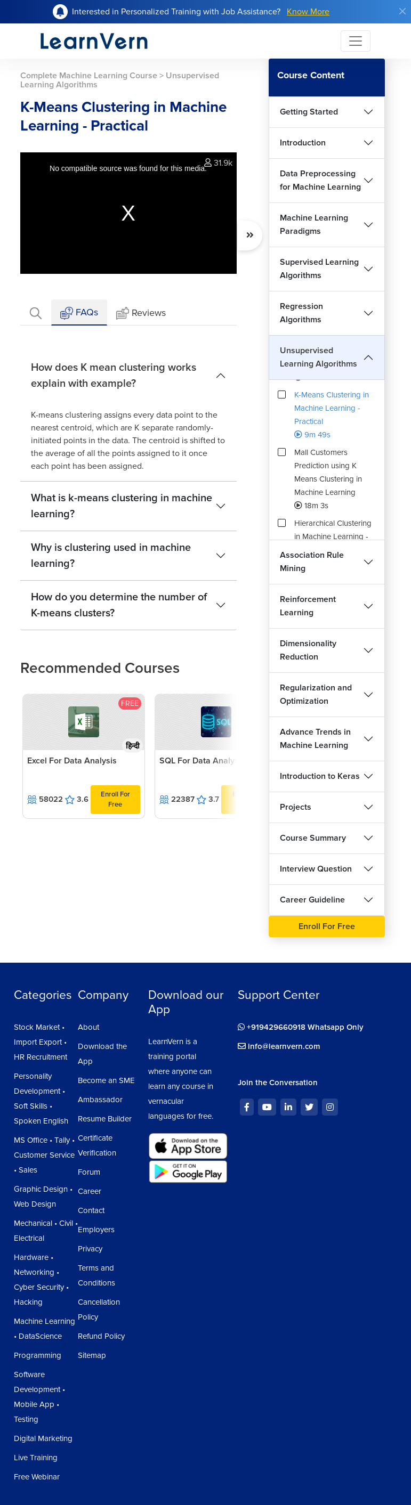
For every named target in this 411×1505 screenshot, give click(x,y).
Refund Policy (101, 1336)
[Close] (402, 11)
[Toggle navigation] (355, 41)
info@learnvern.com (279, 1046)
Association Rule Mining (312, 562)
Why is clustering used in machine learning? (111, 555)
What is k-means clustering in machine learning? (121, 506)
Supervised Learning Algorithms (319, 269)
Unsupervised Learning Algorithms (318, 357)
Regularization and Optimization (316, 694)
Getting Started (309, 112)
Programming (37, 1355)
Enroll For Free (115, 799)
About (88, 1027)
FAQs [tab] (79, 313)
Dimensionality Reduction (308, 650)
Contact (91, 1210)
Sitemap (92, 1355)
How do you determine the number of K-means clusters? (119, 605)
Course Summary (313, 838)
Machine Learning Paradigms (314, 225)
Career (89, 1191)
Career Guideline (312, 899)
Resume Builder (105, 1119)
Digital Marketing (43, 1438)
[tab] (35, 312)
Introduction (303, 142)
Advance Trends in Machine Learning (315, 739)
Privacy (90, 1249)
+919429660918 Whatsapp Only (301, 1027)
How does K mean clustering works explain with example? (113, 375)
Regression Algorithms (301, 313)
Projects (295, 807)
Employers (96, 1229)
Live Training (36, 1457)
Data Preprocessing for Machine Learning (320, 180)
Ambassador (100, 1099)
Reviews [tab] (141, 313)
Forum (89, 1172)
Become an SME (106, 1080)
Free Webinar (37, 1477)
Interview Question (316, 869)
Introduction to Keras (320, 776)
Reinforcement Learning (308, 606)
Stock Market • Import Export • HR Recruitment (40, 1042)
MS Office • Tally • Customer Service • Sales (44, 1155)
